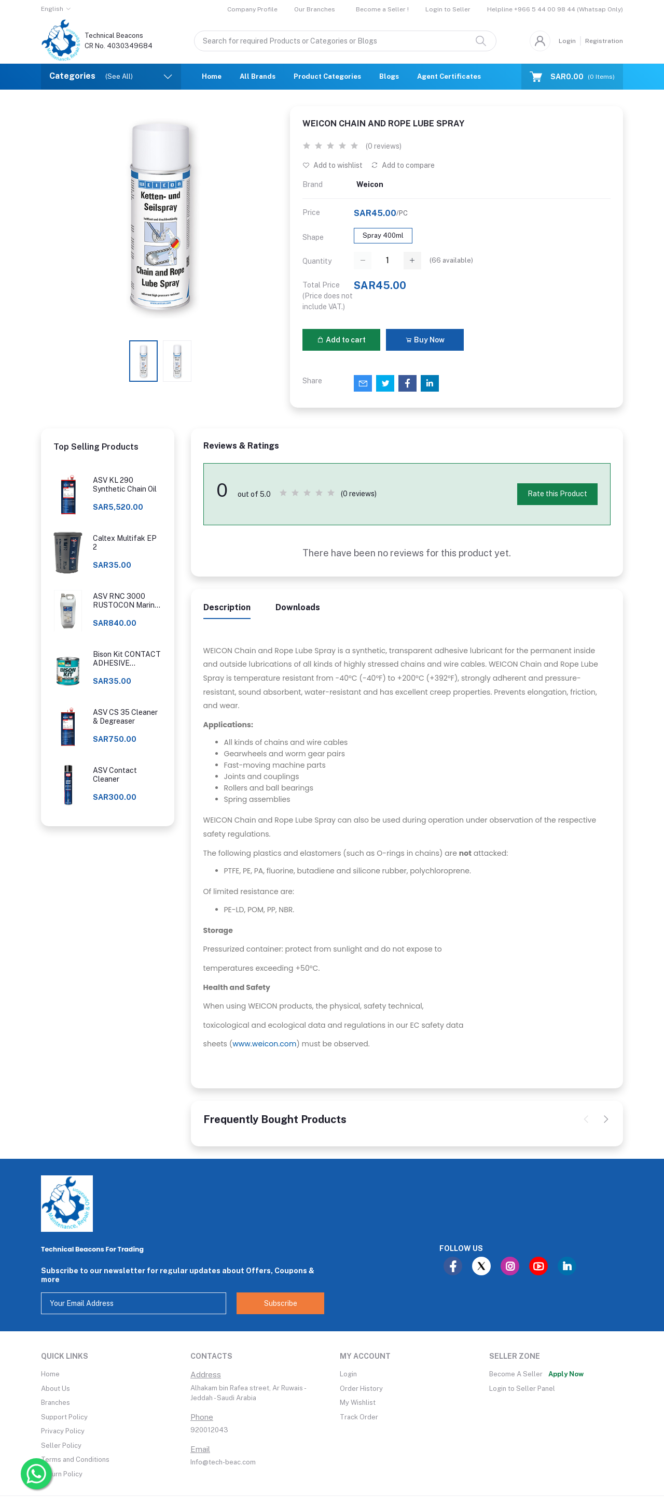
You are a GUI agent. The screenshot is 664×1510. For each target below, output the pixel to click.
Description (227, 607)
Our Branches (314, 9)
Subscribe (280, 1303)
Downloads (297, 607)
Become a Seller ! (382, 9)
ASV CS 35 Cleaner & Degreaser (125, 716)
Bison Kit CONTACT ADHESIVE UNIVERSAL (127, 659)
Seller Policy (61, 1445)
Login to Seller (448, 9)
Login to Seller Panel (522, 1388)
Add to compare (403, 165)
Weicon (369, 184)
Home (212, 76)
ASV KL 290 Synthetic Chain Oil (125, 484)
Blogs (389, 76)
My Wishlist (358, 1402)
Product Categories (327, 76)
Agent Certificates (449, 76)
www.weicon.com (264, 1044)
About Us (55, 1388)
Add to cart (341, 340)
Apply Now (566, 1374)
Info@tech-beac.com (223, 1462)
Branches (55, 1402)
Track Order (359, 1417)
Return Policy (61, 1474)
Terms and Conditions (75, 1459)
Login (567, 41)
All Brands (257, 76)
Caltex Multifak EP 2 (125, 542)
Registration (604, 41)
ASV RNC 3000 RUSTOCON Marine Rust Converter (126, 601)
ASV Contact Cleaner (115, 774)
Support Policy (64, 1417)
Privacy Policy (63, 1431)
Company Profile (252, 9)
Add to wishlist (332, 165)
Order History (361, 1388)
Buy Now (425, 340)
